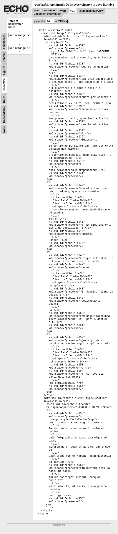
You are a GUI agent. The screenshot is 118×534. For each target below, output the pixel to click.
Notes (4, 99)
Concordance (4, 114)
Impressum (59, 525)
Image (62, 10)
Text (36, 10)
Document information (47, 13)
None (4, 129)
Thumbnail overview (90, 10)
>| (67, 21)
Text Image (49, 10)
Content (4, 57)
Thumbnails (4, 42)
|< (42, 21)
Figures (4, 70)
